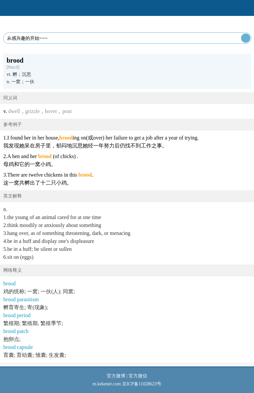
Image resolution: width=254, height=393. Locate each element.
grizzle (32, 111)
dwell (14, 111)
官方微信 (138, 375)
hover (51, 111)
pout (66, 111)
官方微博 (116, 375)
